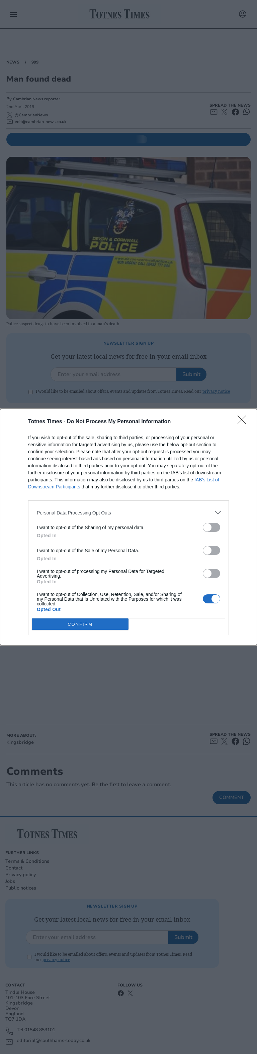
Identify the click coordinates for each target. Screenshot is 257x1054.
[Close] (244, 422)
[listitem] (128, 512)
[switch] (211, 527)
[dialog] (128, 527)
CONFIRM (80, 624)
